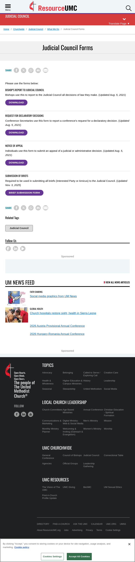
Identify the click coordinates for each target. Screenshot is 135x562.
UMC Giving (69, 487)
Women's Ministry (92, 428)
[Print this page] (38, 70)
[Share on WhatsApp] (31, 70)
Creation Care (111, 372)
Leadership (109, 380)
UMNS (123, 524)
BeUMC (87, 487)
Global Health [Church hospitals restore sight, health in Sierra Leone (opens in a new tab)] (36, 308)
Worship (108, 428)
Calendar (96, 524)
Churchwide (18, 29)
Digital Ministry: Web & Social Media (73, 422)
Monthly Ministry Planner (50, 430)
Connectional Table (113, 455)
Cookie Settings (113, 530)
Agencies (47, 463)
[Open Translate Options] (119, 23)
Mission (108, 420)
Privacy (89, 530)
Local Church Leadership (64, 402)
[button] (128, 8)
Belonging (68, 372)
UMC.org (111, 524)
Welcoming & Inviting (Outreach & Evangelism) (73, 431)
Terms (99, 530)
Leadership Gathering (89, 465)
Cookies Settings (52, 556)
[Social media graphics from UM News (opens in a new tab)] (16, 298)
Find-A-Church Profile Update (49, 496)
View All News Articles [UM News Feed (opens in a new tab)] (117, 282)
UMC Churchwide (57, 447)
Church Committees (52, 409)
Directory (43, 524)
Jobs (66, 530)
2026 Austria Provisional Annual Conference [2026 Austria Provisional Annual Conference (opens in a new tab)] (57, 325)
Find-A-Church (61, 524)
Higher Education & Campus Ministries (72, 382)
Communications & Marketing (51, 422)
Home (6, 29)
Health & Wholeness (47, 382)
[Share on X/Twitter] (23, 70)
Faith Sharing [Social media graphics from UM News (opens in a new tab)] (36, 291)
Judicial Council (17, 16)
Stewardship (69, 389)
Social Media (110, 389)
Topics (47, 365)
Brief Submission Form (24, 192)
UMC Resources (55, 479)
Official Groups (70, 463)
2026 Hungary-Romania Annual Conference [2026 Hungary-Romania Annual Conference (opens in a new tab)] (57, 333)
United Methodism (92, 389)
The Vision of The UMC (51, 488)
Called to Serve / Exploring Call (91, 374)
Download (16, 102)
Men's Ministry (90, 420)
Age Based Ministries (68, 411)
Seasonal (47, 389)
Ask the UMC (80, 524)
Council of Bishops (72, 455)
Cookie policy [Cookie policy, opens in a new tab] (21, 547)
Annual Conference (93, 409)
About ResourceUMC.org (48, 530)
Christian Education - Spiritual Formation (114, 412)
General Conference (48, 456)
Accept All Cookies (79, 556)
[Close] (129, 544)
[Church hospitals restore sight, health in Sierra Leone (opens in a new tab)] (16, 315)
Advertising (77, 530)
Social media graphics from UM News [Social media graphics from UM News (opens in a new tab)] (53, 296)
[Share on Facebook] (16, 70)
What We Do (53, 29)
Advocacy (47, 372)
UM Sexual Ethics (113, 487)
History (86, 380)
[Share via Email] (45, 70)
